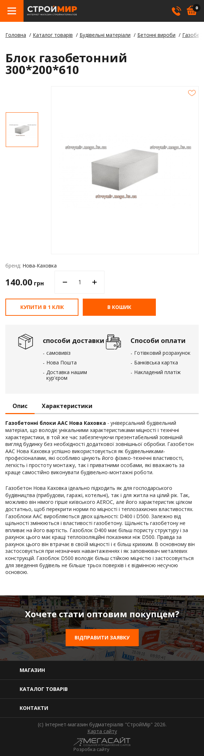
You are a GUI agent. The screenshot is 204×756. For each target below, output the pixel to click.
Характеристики (67, 406)
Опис (19, 406)
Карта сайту (102, 731)
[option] (22, 129)
